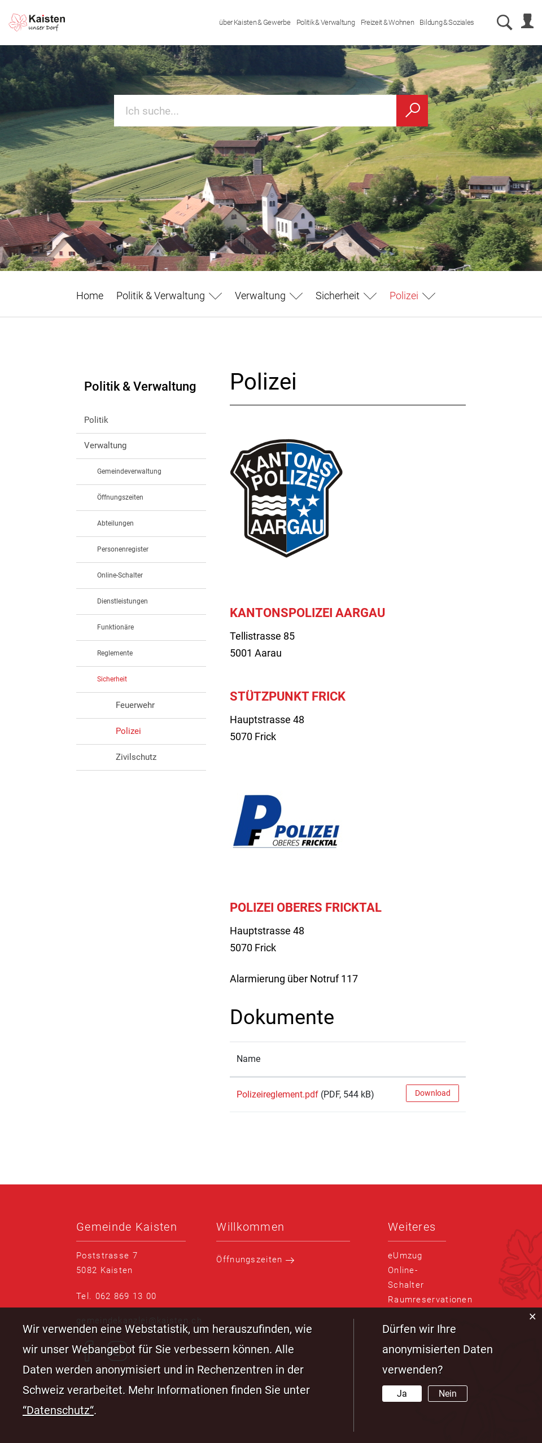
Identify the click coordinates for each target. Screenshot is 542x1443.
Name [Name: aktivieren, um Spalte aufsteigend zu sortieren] (248, 1058)
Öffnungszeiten (120, 497)
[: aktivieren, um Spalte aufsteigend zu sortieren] (432, 1059)
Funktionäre (115, 627)
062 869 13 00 (126, 1296)
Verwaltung (105, 445)
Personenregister (122, 549)
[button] (169, 295)
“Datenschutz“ (58, 1410)
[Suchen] (412, 110)
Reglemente (115, 653)
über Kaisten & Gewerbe (250, 22)
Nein (448, 1393)
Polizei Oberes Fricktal (306, 907)
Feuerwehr (135, 705)
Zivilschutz (136, 757)
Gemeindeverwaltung (129, 471)
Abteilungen (115, 523)
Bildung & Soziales (442, 22)
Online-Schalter (120, 575)
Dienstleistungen (122, 601)
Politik (96, 420)
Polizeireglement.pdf (277, 1094)
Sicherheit (112, 679)
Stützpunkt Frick (288, 696)
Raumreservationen (430, 1300)
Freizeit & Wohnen (382, 22)
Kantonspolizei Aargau (307, 613)
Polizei (153, 730)
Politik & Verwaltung (320, 22)
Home (89, 295)
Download (433, 1092)
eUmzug (405, 1255)
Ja (402, 1393)
